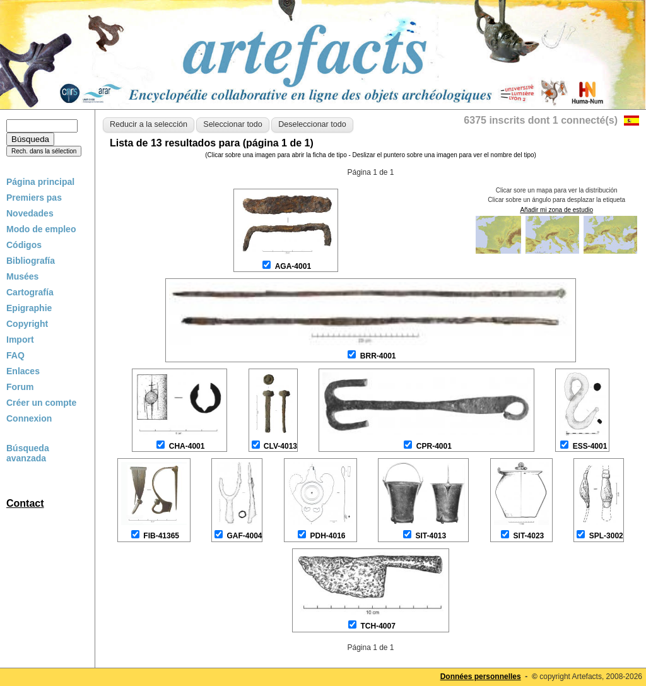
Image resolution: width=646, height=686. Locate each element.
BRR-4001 (378, 356)
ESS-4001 (590, 446)
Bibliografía (30, 261)
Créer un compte (41, 403)
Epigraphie (29, 308)
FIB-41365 (161, 535)
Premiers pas (34, 197)
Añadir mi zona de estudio (556, 209)
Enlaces (23, 371)
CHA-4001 (187, 446)
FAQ (15, 355)
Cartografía (30, 292)
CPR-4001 (434, 446)
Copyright (27, 324)
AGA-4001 (293, 266)
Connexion (29, 418)
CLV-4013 (280, 446)
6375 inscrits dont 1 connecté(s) (541, 120)
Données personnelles (480, 676)
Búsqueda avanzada (27, 453)
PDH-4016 (327, 535)
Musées (22, 276)
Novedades (30, 213)
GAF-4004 (244, 535)
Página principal (40, 182)
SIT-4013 (430, 535)
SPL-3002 (606, 535)
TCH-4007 (377, 626)
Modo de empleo (41, 229)
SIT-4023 (529, 535)
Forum (20, 387)
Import (20, 339)
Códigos (24, 245)
